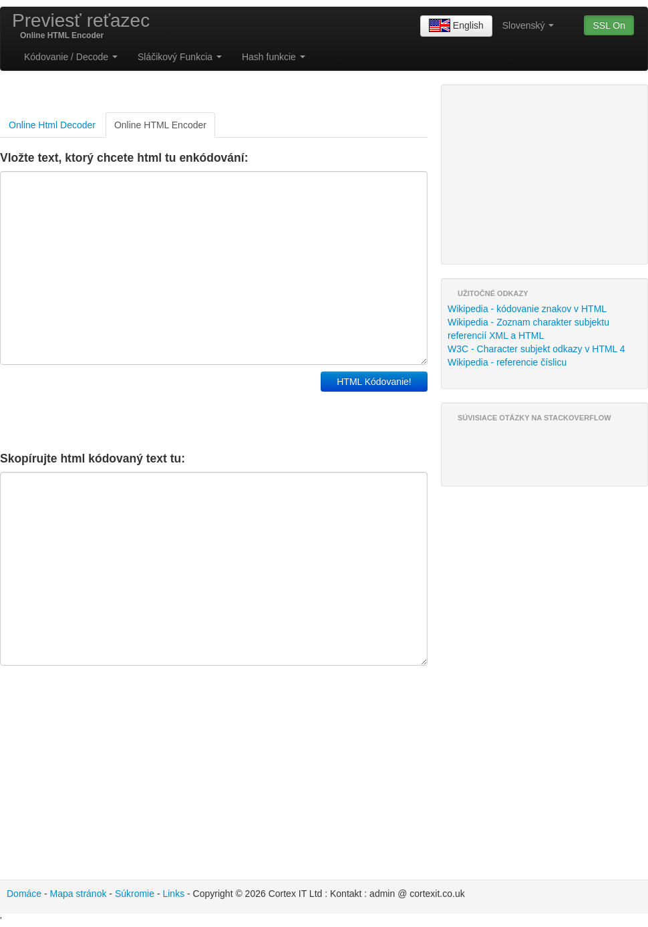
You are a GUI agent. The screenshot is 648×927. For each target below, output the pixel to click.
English (456, 26)
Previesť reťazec (81, 20)
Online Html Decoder (52, 125)
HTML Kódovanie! (374, 381)
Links (173, 893)
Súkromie (134, 893)
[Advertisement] (156, 405)
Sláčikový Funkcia (180, 56)
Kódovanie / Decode (71, 56)
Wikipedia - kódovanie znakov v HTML (527, 308)
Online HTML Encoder (160, 125)
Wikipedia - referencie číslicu (507, 362)
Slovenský (528, 25)
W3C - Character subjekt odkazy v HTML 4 (536, 349)
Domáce (24, 893)
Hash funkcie (273, 56)
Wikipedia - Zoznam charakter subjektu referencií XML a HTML (528, 329)
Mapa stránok (78, 893)
